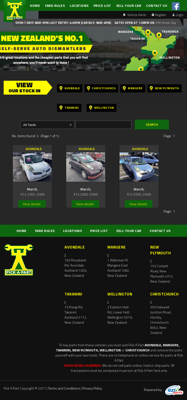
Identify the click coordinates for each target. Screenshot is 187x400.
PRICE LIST (102, 5)
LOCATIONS (79, 5)
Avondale (69, 88)
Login (177, 14)
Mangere (133, 88)
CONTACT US (156, 5)
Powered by (163, 389)
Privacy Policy (92, 388)
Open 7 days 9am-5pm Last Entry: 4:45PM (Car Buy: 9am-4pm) (63, 22)
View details (32, 203)
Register (159, 14)
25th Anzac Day (165, 22)
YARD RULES (55, 5)
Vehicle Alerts (134, 14)
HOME (35, 5)
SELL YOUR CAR (128, 5)
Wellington (101, 107)
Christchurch (101, 88)
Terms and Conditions (64, 388)
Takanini (69, 107)
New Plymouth (164, 88)
